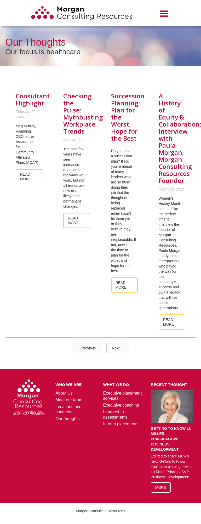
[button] (164, 14)
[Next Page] (117, 348)
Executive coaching (121, 405)
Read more (25, 176)
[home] (81, 14)
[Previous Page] (86, 348)
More (160, 487)
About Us (64, 393)
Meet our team (68, 400)
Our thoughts (67, 418)
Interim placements (121, 424)
